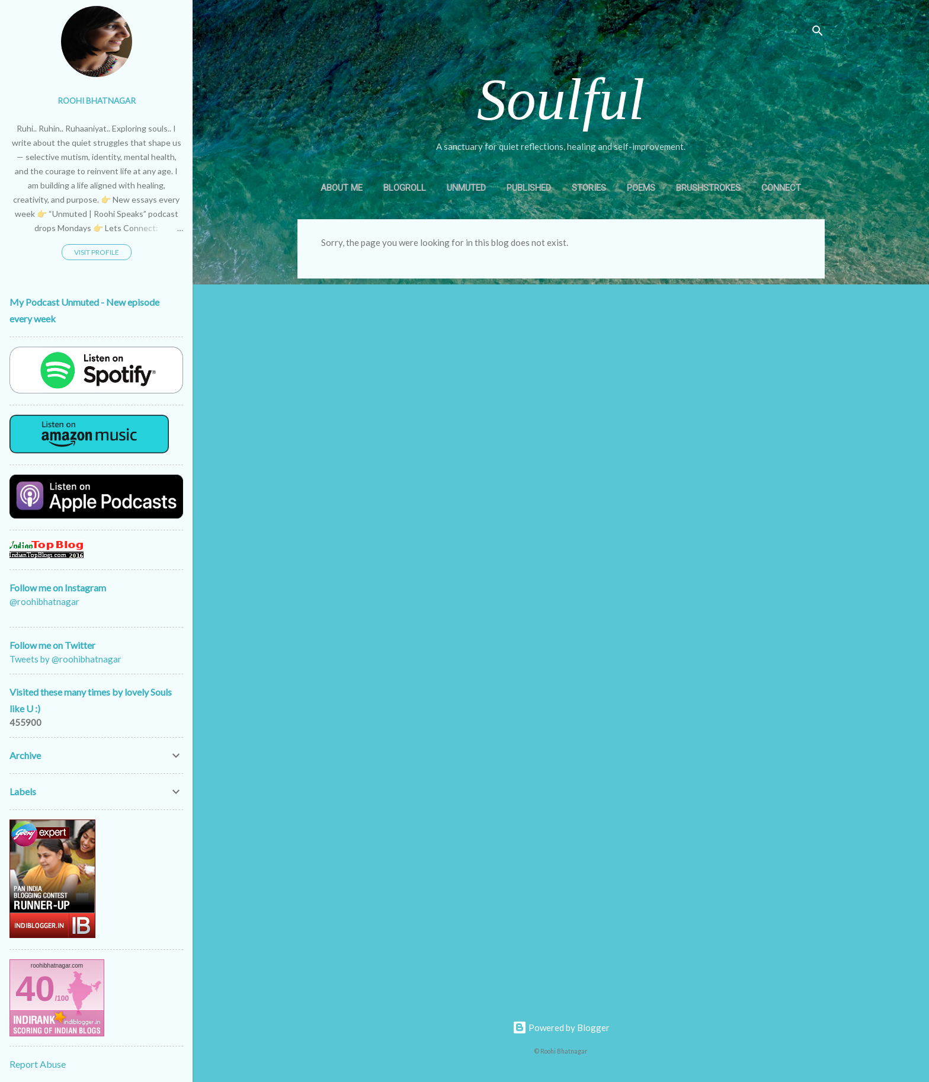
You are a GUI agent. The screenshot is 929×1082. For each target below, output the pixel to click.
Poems (641, 188)
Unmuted (466, 188)
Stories (589, 188)
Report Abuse (37, 1064)
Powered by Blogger (561, 1027)
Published (529, 188)
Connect (781, 188)
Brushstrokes (708, 188)
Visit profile (96, 252)
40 (35, 989)
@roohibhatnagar (44, 603)
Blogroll (404, 188)
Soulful (561, 99)
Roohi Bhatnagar (96, 100)
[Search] (818, 32)
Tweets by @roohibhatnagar (65, 659)
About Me (342, 188)
